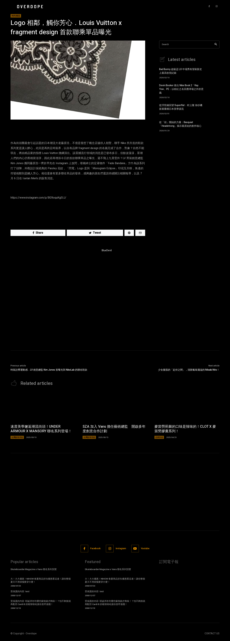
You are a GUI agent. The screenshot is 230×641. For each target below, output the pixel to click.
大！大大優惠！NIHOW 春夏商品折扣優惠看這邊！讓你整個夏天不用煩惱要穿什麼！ (41, 580)
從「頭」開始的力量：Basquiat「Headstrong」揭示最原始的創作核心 (180, 124)
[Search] (215, 44)
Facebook (95, 548)
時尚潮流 (16, 16)
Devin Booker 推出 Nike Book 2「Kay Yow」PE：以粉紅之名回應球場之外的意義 (181, 89)
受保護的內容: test (20, 591)
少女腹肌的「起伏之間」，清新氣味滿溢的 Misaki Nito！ (188, 370)
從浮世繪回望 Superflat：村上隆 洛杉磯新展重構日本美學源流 (180, 107)
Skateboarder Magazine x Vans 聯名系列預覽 (34, 569)
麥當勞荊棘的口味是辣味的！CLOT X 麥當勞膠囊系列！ (185, 429)
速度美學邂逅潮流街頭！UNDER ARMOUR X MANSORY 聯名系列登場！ (41, 429)
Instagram (121, 548)
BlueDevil (107, 250)
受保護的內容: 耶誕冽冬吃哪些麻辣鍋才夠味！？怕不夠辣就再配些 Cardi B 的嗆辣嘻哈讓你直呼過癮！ (41, 602)
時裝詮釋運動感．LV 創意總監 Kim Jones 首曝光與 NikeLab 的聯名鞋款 (49, 370)
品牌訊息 (159, 437)
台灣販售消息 (17, 437)
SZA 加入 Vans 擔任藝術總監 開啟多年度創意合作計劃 (114, 429)
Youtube (145, 548)
